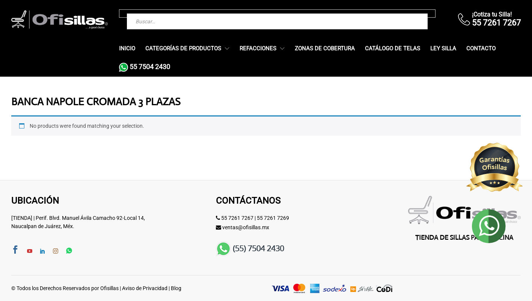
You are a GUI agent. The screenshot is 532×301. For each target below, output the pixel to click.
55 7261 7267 (237, 218)
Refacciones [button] (258, 48)
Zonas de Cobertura (325, 48)
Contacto (481, 48)
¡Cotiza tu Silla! (492, 14)
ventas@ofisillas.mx (245, 227)
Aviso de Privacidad (144, 288)
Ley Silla (443, 48)
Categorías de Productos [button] (183, 48)
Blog (176, 288)
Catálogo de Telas (392, 48)
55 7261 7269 (273, 218)
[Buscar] (407, 13)
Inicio (127, 48)
